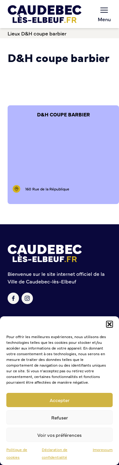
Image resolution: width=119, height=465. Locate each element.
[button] (109, 324)
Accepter (60, 400)
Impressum (103, 449)
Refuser (59, 417)
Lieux (14, 33)
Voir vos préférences (59, 434)
